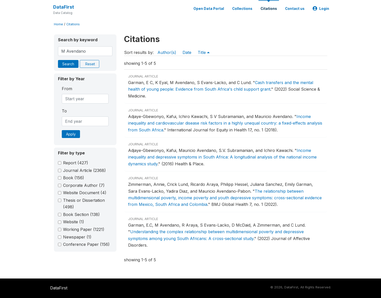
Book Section (81, 214)
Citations (268, 9)
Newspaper (77, 237)
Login (321, 9)
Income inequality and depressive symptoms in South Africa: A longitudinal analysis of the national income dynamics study (222, 157)
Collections (242, 9)
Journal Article (84, 170)
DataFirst (63, 7)
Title (204, 52)
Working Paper (83, 229)
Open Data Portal (208, 9)
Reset (90, 64)
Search (68, 64)
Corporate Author (84, 185)
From (67, 88)
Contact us (295, 9)
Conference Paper (86, 244)
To (64, 110)
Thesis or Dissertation (84, 203)
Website (73, 221)
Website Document (84, 192)
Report (75, 162)
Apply (71, 134)
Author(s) (166, 52)
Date (187, 52)
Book (73, 177)
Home (58, 24)
